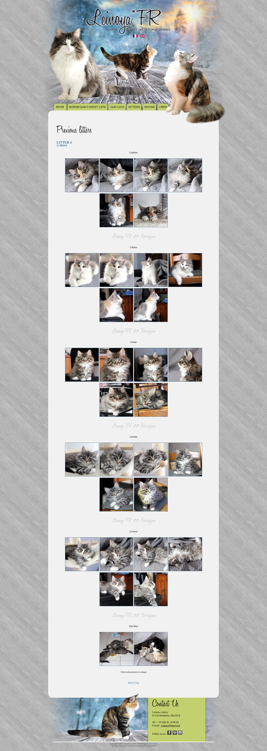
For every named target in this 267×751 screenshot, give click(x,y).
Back (130, 682)
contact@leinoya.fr (170, 725)
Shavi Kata (153, 744)
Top (137, 682)
